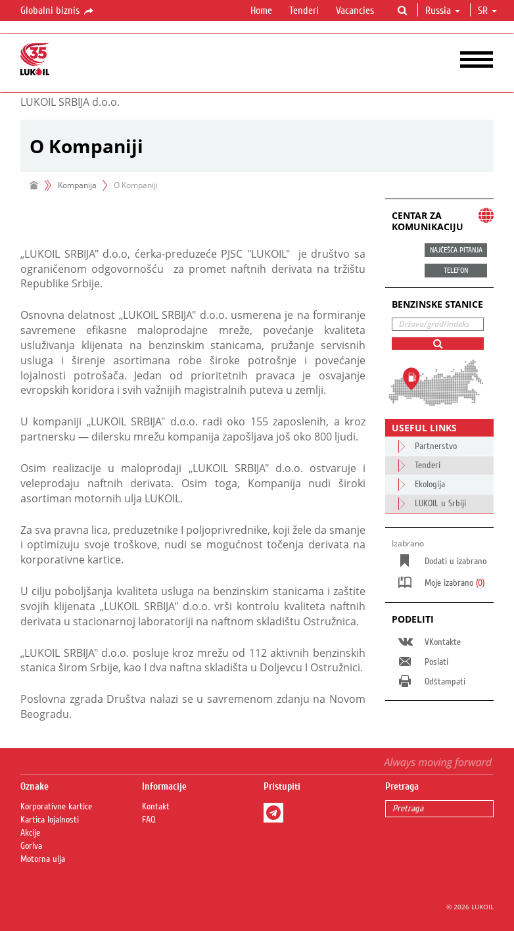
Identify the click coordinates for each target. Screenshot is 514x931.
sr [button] (487, 10)
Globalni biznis (57, 11)
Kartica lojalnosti (49, 820)
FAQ (149, 820)
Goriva (31, 846)
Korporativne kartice (56, 806)
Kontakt (156, 806)
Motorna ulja (42, 859)
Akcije (30, 833)
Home (261, 10)
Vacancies (355, 10)
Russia (442, 10)
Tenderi (304, 10)
